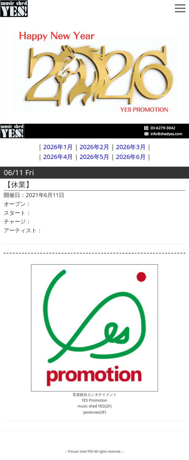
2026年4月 (58, 157)
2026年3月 (131, 147)
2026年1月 (58, 147)
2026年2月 (94, 147)
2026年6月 (131, 157)
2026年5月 (94, 157)
